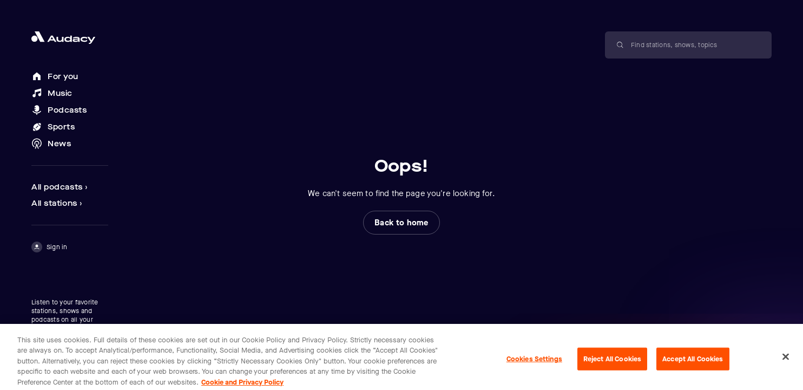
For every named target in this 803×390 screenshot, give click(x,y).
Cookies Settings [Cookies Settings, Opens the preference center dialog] (534, 363)
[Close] (786, 361)
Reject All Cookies (612, 363)
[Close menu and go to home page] (69, 37)
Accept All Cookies (692, 363)
